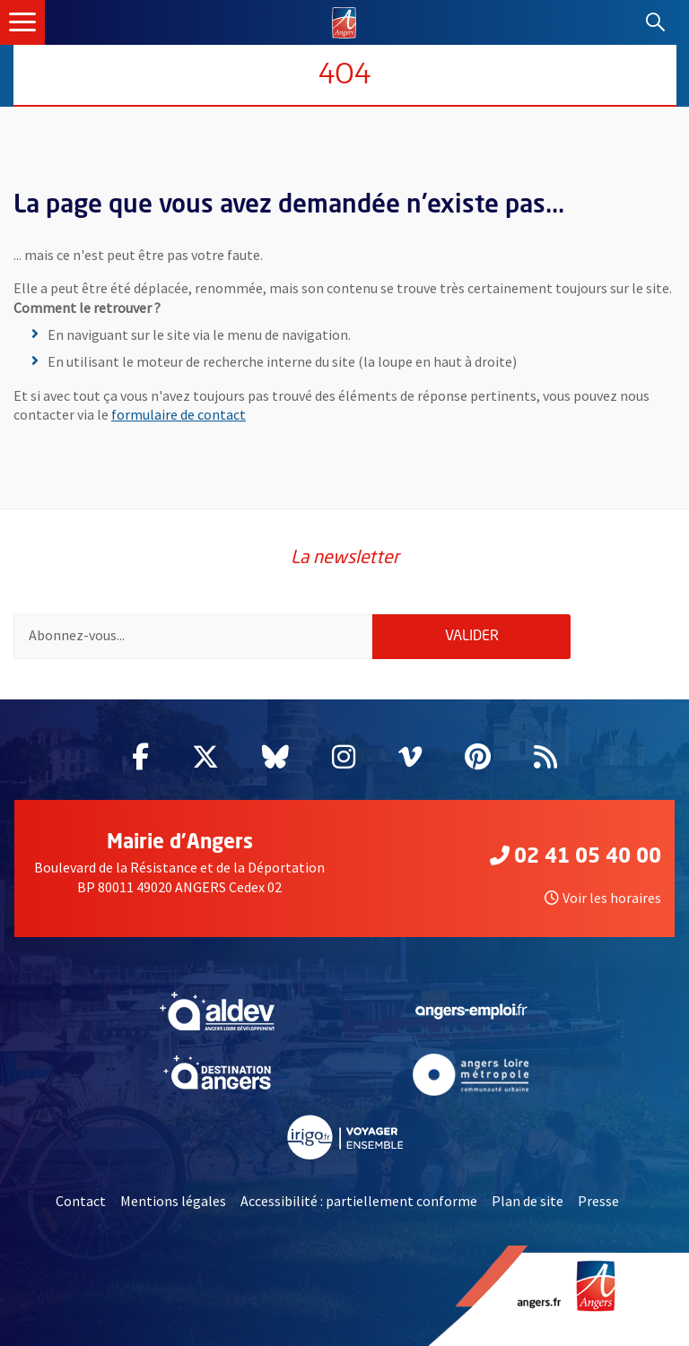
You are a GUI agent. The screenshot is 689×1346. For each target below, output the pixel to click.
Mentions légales (173, 1201)
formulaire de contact (178, 414)
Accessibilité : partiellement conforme (358, 1201)
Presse (598, 1201)
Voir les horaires (603, 898)
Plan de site (527, 1201)
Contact (81, 1201)
